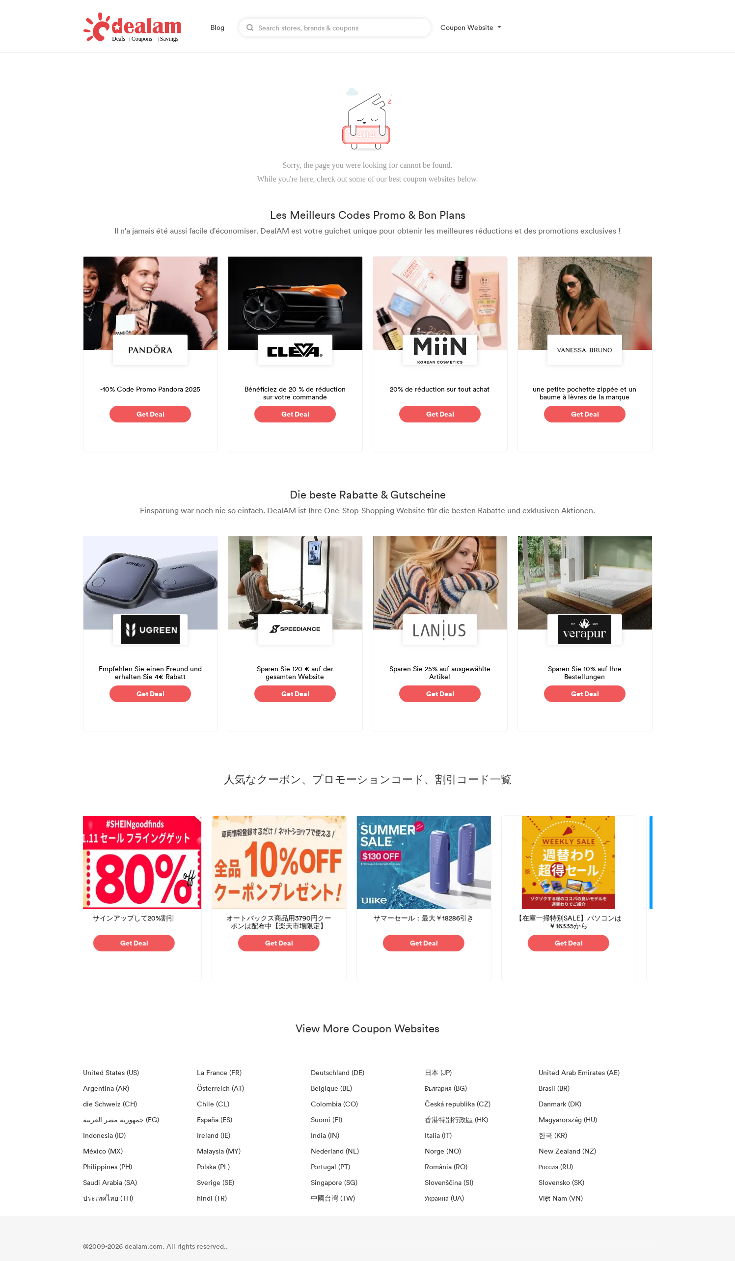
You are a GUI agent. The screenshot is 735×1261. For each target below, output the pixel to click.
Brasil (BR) (554, 1088)
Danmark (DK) (560, 1103)
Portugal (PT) (330, 1166)
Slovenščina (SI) (449, 1182)
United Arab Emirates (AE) (579, 1072)
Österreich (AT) (220, 1088)
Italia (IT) (438, 1135)
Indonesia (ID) (104, 1135)
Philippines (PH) (107, 1166)
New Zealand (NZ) (567, 1151)
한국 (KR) (553, 1135)
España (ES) (214, 1119)
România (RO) (446, 1166)
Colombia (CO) (334, 1103)
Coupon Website (466, 27)
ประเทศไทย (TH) (108, 1198)
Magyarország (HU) (568, 1119)
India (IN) (325, 1135)
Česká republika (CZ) (457, 1103)
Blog (217, 27)
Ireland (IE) (213, 1135)
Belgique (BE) (331, 1088)
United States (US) (111, 1072)
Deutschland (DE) (337, 1072)
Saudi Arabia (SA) (110, 1182)
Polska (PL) (213, 1166)
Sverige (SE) (215, 1182)
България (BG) (446, 1088)
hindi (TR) (212, 1198)
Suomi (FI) (326, 1119)
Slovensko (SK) (561, 1182)
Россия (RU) (556, 1166)
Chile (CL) (213, 1103)
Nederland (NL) (335, 1151)
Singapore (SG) (334, 1182)
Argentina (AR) (106, 1088)
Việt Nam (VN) (561, 1198)
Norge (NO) (443, 1151)
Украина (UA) (444, 1198)
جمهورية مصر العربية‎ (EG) (121, 1119)
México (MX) (103, 1151)
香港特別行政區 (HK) (456, 1119)
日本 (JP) (438, 1072)
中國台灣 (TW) (333, 1198)
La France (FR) (219, 1072)
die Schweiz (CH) (110, 1103)
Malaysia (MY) (219, 1151)
